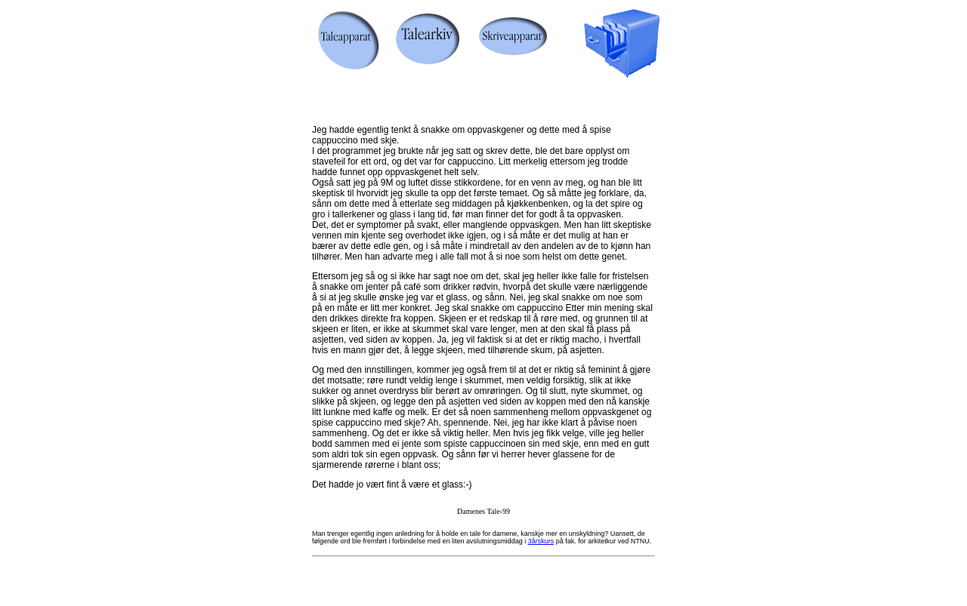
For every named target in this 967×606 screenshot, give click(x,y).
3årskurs (541, 541)
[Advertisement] (480, 100)
